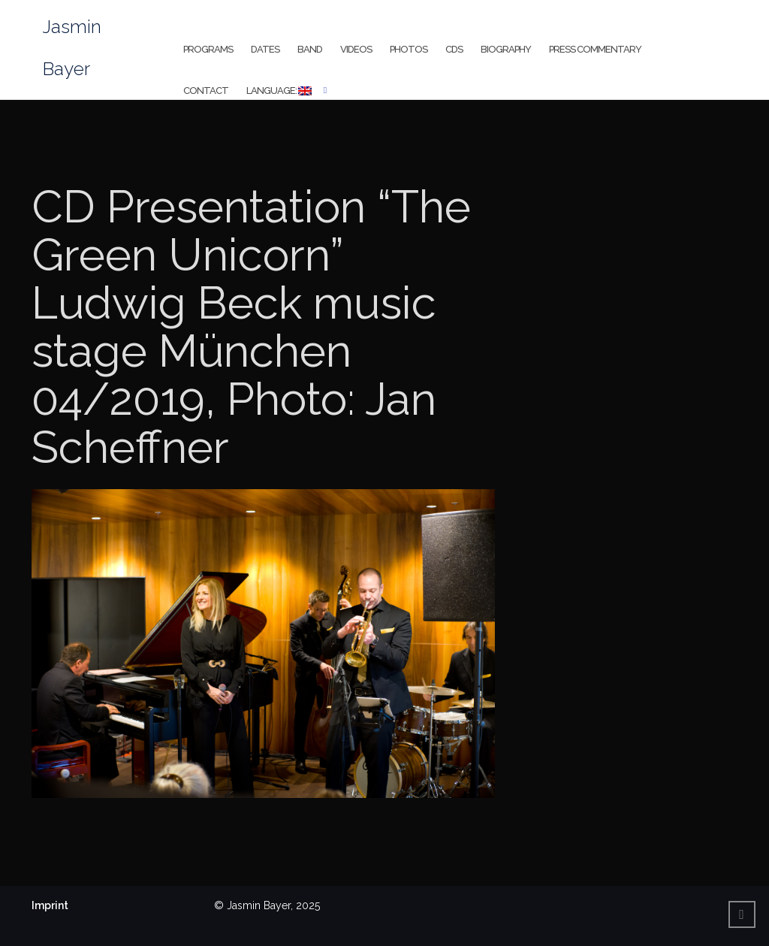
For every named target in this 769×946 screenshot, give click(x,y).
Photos (408, 49)
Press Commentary (595, 49)
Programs (208, 49)
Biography (506, 49)
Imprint (50, 905)
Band (309, 49)
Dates (265, 49)
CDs (454, 49)
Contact (205, 90)
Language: (279, 90)
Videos (356, 49)
